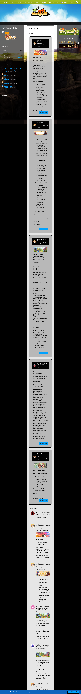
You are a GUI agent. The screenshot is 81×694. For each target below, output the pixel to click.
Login (72, 2)
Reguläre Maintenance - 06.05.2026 (13, 74)
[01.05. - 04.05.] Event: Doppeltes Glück (41, 455)
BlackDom (39, 606)
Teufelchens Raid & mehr (10, 82)
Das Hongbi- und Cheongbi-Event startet (40, 94)
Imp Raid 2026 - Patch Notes (11, 78)
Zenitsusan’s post (42, 608)
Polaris (6, 31)
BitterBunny (20, 57)
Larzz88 (6, 87)
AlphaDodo (39, 366)
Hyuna (5, 71)
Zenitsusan (6, 75)
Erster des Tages (8, 86)
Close (77, 692)
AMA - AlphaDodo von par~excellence (42, 364)
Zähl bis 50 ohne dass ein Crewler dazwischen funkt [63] (43, 516)
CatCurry (39, 645)
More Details (71, 692)
